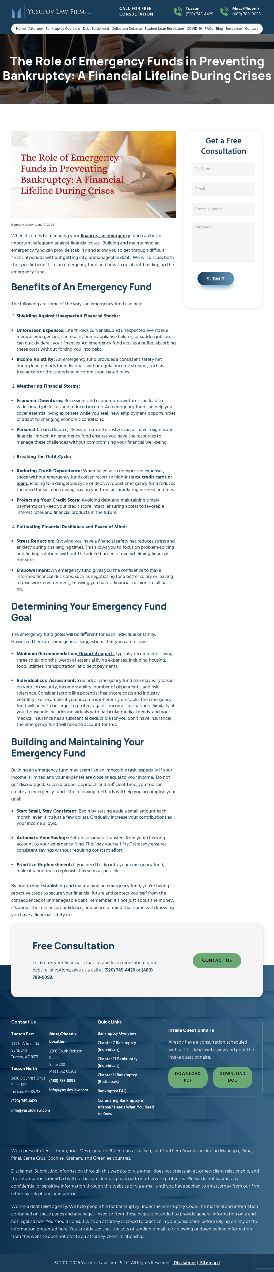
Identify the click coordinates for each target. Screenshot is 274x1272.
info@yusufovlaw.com (30, 1110)
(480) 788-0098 (247, 11)
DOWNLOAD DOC (233, 1077)
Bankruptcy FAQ (112, 1091)
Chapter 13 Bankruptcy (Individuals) (118, 1062)
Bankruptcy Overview (62, 29)
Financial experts (96, 654)
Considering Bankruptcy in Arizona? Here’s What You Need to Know (126, 1107)
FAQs (209, 29)
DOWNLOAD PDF (188, 1077)
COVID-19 (194, 29)
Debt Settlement (96, 29)
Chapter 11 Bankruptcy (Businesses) (117, 1078)
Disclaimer (184, 1263)
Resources (234, 29)
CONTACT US (217, 961)
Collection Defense (127, 29)
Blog (219, 29)
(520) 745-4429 (201, 11)
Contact (251, 29)
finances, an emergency (105, 236)
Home (21, 29)
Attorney (35, 29)
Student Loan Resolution (164, 29)
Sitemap (209, 1263)
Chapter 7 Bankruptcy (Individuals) (117, 1046)
